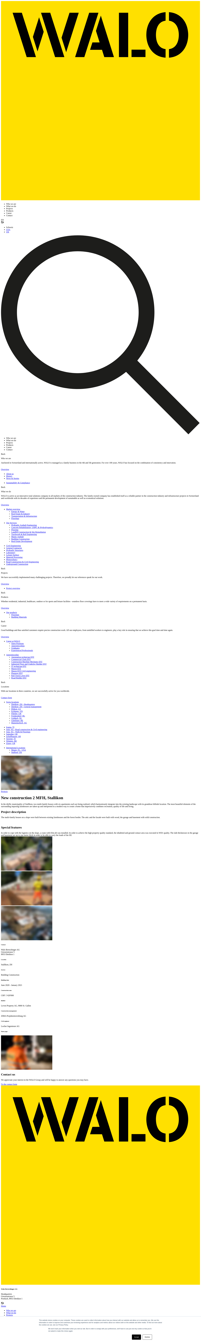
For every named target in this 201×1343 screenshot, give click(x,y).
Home (3, 1306)
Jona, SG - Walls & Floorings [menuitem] (18, 732)
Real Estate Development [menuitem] (21, 541)
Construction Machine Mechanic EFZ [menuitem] (26, 662)
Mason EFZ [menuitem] (16, 669)
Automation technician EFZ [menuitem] (22, 657)
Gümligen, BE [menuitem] (17, 720)
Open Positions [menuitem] (17, 643)
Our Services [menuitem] (11, 523)
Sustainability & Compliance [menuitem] (18, 483)
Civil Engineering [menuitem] (13, 546)
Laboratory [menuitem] (10, 553)
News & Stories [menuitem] (12, 478)
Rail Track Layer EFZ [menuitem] (20, 676)
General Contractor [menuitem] (14, 548)
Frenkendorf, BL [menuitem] (18, 716)
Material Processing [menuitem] (14, 557)
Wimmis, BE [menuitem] (11, 741)
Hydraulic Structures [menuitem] (14, 550)
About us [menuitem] (10, 474)
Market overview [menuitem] (13, 509)
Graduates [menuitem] (15, 648)
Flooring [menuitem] (14, 530)
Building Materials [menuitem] (19, 617)
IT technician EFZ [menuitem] (18, 666)
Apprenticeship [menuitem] (12, 655)
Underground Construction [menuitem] (17, 564)
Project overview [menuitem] (13, 588)
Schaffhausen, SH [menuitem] (13, 736)
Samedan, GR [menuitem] (12, 734)
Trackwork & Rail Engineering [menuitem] (24, 534)
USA (8, 230)
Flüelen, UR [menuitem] (16, 714)
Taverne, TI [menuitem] (11, 739)
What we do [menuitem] (11, 1313)
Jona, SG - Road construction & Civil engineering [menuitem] (26, 729)
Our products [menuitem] (11, 612)
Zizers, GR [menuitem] (10, 743)
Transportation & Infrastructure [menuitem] (24, 516)
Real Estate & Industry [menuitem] (20, 514)
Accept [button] (136, 1337)
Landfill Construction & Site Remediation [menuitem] (28, 532)
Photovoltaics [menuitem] (11, 559)
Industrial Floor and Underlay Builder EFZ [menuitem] (29, 664)
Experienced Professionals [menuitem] (22, 650)
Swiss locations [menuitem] (12, 702)
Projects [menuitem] (9, 1315)
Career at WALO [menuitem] (13, 641)
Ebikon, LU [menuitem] (16, 709)
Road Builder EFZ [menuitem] (18, 678)
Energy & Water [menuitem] (18, 511)
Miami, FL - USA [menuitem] (18, 750)
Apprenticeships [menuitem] (18, 646)
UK (7, 232)
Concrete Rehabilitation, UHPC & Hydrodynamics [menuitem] (32, 527)
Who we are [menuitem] (11, 1310)
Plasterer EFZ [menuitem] (17, 673)
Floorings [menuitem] (15, 518)
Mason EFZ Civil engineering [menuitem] (23, 671)
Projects (4, 791)
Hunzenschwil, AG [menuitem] (19, 723)
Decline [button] (147, 1337)
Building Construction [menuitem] (20, 539)
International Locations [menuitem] (15, 748)
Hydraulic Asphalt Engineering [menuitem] (24, 525)
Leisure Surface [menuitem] (12, 555)
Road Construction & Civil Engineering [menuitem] (22, 562)
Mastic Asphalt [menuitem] (17, 537)
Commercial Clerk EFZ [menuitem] (21, 659)
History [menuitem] (9, 476)
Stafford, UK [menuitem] (16, 752)
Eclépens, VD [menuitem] (17, 711)
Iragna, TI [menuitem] (10, 727)
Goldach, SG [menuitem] (16, 718)
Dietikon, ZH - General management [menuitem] (26, 707)
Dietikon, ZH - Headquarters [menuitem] (23, 704)
